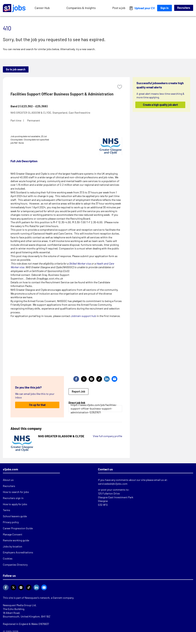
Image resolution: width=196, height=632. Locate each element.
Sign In (164, 8)
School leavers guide (15, 516)
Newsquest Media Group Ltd (19, 605)
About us (8, 479)
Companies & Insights (81, 8)
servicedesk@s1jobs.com (112, 483)
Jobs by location (12, 546)
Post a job (118, 8)
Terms (6, 510)
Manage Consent (12, 534)
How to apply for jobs (15, 504)
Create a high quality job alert (160, 104)
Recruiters (183, 7)
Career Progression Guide (18, 528)
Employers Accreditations (18, 552)
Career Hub (42, 8)
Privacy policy (11, 522)
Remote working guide (16, 540)
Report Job (78, 391)
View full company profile (107, 436)
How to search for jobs (16, 492)
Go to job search (15, 69)
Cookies (7, 558)
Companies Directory (15, 564)
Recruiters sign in (13, 498)
